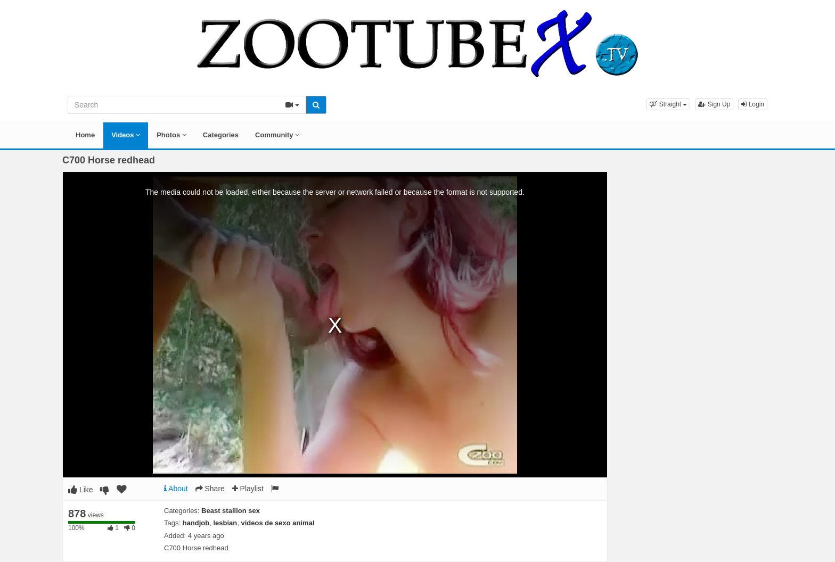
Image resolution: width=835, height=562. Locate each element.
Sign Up (714, 104)
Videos (125, 135)
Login (752, 104)
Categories (221, 135)
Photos (171, 135)
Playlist (248, 488)
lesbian (225, 523)
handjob (196, 523)
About (176, 488)
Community (277, 135)
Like (80, 489)
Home (85, 135)
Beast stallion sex (230, 511)
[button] (668, 104)
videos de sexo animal (278, 523)
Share (210, 488)
